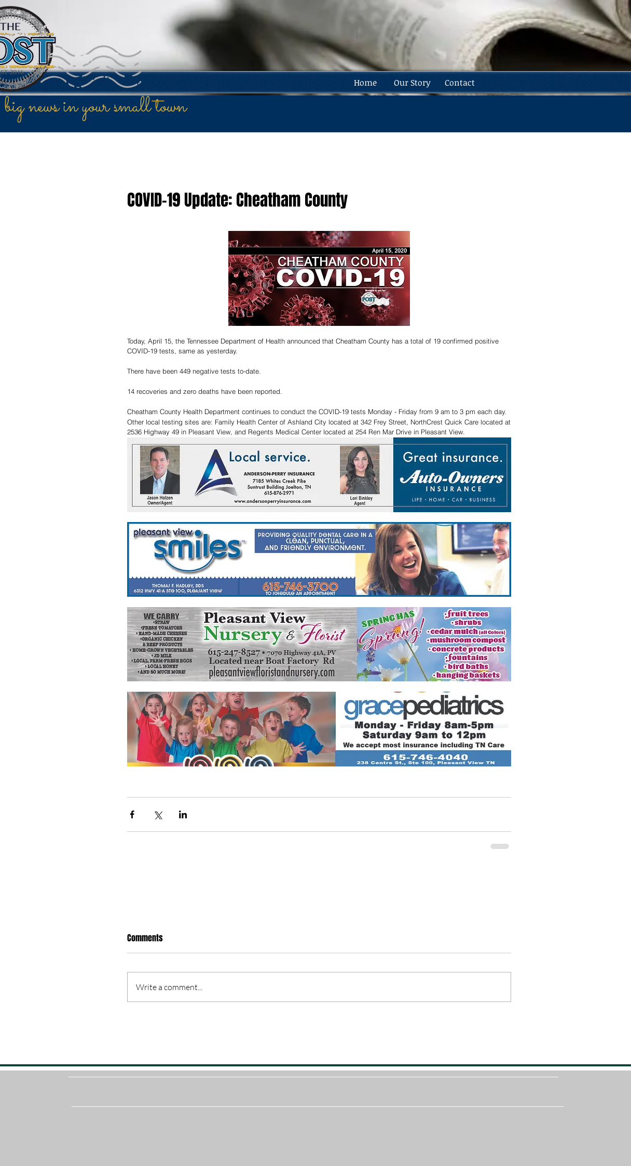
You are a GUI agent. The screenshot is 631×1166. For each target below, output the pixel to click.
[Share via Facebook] (132, 814)
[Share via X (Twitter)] (157, 814)
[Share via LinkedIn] (183, 814)
